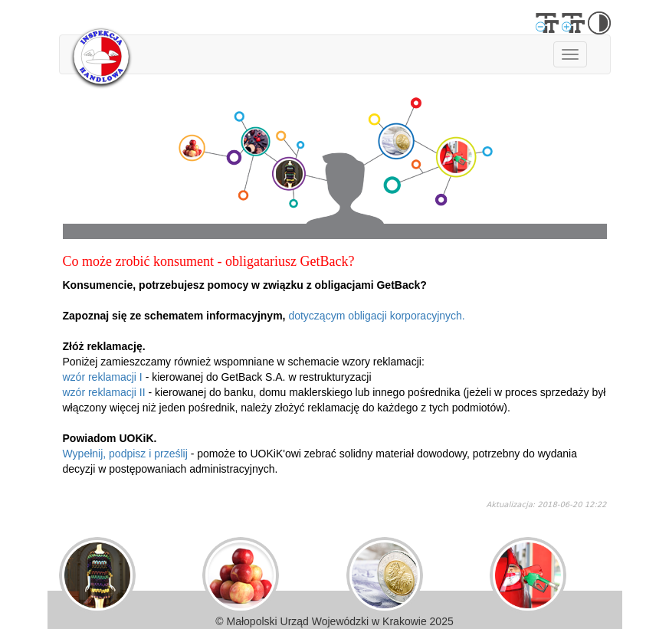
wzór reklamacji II (104, 392)
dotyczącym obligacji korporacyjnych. (376, 316)
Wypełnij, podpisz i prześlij (125, 453)
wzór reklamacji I (103, 377)
